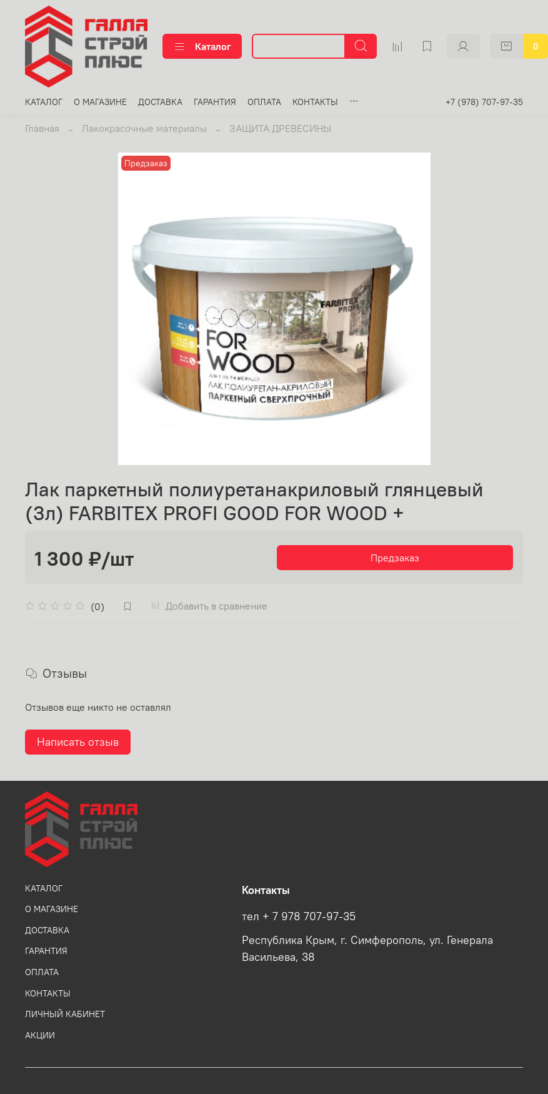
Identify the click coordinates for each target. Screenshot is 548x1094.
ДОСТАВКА (160, 102)
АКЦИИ (40, 1035)
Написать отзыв (78, 742)
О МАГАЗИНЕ (100, 102)
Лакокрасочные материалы (144, 128)
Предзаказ (395, 557)
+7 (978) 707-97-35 (484, 102)
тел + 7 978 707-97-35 (299, 916)
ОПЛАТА (264, 102)
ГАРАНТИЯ (215, 102)
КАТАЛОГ (43, 102)
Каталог (202, 46)
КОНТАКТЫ (315, 102)
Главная (42, 128)
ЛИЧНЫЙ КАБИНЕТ (65, 1014)
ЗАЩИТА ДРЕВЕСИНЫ (280, 128)
